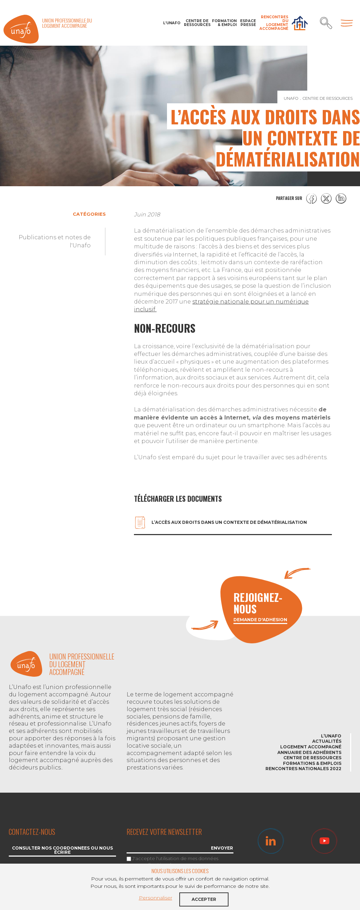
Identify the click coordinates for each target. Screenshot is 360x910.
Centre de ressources (196, 23)
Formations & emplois (312, 763)
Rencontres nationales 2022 (303, 768)
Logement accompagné (310, 746)
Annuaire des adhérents (309, 752)
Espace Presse (248, 23)
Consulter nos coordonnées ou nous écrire (62, 850)
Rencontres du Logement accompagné (273, 23)
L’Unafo (171, 23)
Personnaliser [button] (155, 898)
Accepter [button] (204, 899)
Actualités (326, 741)
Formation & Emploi (224, 23)
